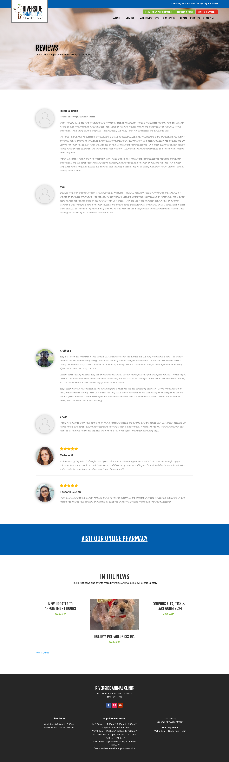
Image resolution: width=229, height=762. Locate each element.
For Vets (183, 18)
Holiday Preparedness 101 (114, 636)
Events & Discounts (149, 18)
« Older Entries (42, 652)
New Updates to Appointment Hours (60, 606)
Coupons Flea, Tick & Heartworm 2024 (168, 606)
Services (130, 18)
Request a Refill (184, 11)
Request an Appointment (158, 11)
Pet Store (195, 18)
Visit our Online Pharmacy (114, 538)
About (116, 18)
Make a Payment (207, 11)
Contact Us (208, 18)
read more (60, 614)
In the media (169, 18)
